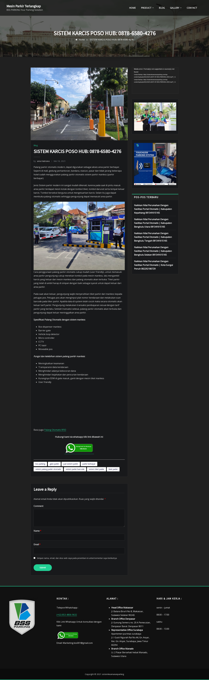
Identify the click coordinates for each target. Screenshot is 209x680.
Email (37, 544)
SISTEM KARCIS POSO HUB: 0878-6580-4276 (112, 39)
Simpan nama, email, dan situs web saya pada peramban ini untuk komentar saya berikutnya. (77, 558)
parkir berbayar (89, 464)
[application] (155, 81)
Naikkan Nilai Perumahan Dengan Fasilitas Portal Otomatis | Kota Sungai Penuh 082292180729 (153, 265)
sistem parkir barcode (75, 469)
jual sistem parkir (70, 464)
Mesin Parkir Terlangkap (24, 6)
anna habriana (42, 161)
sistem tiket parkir (96, 469)
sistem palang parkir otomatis (48, 469)
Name (37, 530)
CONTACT (192, 7)
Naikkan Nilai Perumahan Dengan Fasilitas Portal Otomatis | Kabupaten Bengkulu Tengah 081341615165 (153, 237)
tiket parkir (113, 469)
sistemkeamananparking (113, 674)
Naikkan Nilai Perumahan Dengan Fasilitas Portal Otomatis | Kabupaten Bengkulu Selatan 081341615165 (153, 251)
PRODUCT (147, 7)
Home (82, 39)
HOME (132, 7)
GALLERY (175, 7)
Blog (36, 145)
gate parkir (54, 464)
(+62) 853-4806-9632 (67, 614)
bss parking (40, 464)
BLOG (162, 7)
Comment (38, 506)
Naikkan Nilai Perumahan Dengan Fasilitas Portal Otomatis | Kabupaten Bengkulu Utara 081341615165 (153, 223)
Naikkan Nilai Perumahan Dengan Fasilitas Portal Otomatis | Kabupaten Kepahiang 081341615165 (153, 209)
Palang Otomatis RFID (55, 429)
